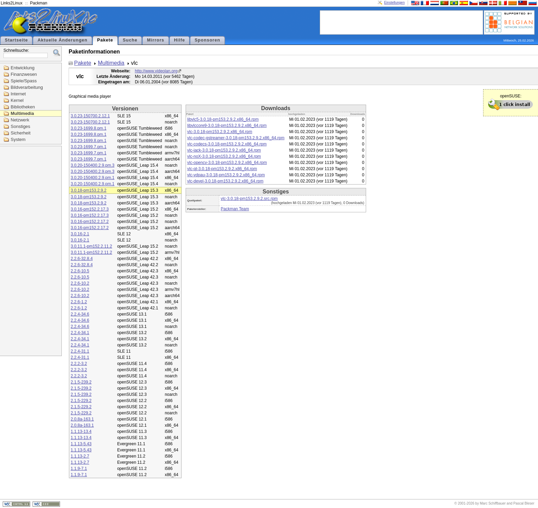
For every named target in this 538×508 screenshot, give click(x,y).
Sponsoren (207, 40)
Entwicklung (22, 67)
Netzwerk (20, 119)
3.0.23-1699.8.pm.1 (88, 128)
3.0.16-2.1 (80, 234)
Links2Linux (11, 3)
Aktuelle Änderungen (62, 40)
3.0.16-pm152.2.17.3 (90, 209)
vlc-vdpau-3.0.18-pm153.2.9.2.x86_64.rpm (226, 175)
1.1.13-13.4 (81, 431)
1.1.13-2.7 (80, 456)
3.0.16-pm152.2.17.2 (90, 221)
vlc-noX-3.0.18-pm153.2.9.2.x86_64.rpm (224, 156)
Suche (130, 40)
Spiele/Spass (24, 80)
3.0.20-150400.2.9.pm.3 (92, 165)
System (18, 139)
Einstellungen (394, 2)
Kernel (17, 100)
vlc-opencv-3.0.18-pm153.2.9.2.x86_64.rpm (227, 162)
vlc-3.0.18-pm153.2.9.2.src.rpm (249, 198)
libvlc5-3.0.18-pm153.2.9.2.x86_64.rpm (223, 119)
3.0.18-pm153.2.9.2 (88, 190)
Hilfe (179, 40)
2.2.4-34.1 (80, 332)
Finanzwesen (24, 74)
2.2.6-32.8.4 (82, 258)
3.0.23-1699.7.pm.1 (88, 146)
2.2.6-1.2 (79, 301)
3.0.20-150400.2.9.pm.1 (92, 177)
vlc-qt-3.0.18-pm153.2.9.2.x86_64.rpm (222, 168)
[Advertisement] (401, 22)
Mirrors (155, 40)
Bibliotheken (23, 106)
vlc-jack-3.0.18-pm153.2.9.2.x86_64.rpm (224, 150)
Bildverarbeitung (27, 87)
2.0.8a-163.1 (82, 419)
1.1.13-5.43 (81, 443)
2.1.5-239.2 (81, 382)
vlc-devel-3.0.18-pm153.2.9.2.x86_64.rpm (225, 181)
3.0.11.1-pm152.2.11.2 (91, 246)
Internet (18, 93)
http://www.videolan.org (156, 71)
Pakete (105, 40)
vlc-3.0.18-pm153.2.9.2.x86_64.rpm (219, 131)
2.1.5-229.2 (81, 400)
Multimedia (22, 113)
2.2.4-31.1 (80, 351)
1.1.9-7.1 (79, 468)
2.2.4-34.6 (80, 314)
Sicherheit (21, 132)
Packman (38, 3)
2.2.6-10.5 (80, 271)
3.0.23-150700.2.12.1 (90, 116)
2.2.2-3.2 (79, 363)
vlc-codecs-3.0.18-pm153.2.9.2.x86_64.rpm (227, 144)
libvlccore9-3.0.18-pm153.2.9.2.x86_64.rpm (227, 125)
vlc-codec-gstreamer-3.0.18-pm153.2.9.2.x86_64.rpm (235, 137)
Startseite (16, 40)
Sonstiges (20, 126)
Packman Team (235, 208)
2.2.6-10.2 (80, 283)
